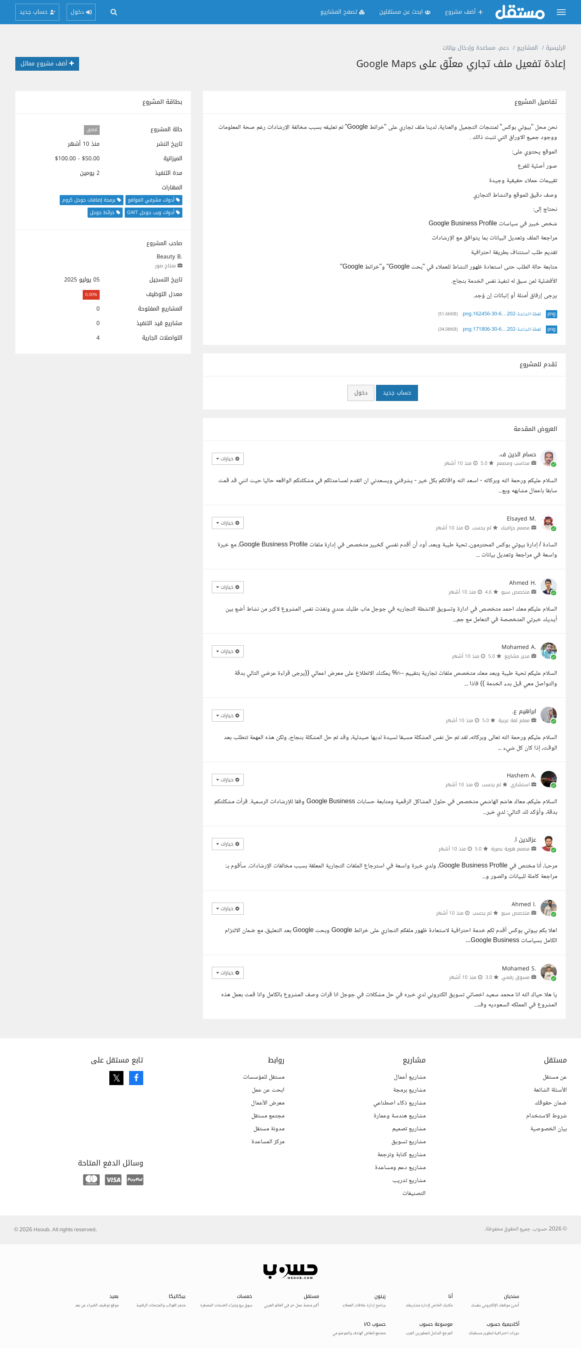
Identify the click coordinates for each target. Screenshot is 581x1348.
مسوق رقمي (516, 977)
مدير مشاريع (517, 656)
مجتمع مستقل (267, 1116)
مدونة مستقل (268, 1128)
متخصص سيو (515, 592)
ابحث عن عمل (268, 1090)
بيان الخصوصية (548, 1128)
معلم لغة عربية (514, 720)
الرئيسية (556, 47)
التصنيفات (414, 1193)
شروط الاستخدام (546, 1116)
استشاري (520, 784)
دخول (361, 392)
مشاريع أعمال (410, 1077)
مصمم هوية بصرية (510, 848)
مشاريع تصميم (409, 1128)
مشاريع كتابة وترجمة (401, 1154)
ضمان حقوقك (551, 1103)
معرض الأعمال (267, 1103)
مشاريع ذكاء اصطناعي (399, 1103)
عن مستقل (555, 1077)
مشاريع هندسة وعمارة (400, 1116)
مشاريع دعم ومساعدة (400, 1167)
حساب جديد (397, 392)
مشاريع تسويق (408, 1141)
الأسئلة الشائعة (550, 1090)
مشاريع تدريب (409, 1180)
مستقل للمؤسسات (263, 1077)
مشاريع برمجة (409, 1090)
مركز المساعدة (267, 1141)
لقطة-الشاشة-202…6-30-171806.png (502, 329)
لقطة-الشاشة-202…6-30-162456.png (502, 314)
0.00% (91, 294)
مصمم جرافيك (515, 527)
